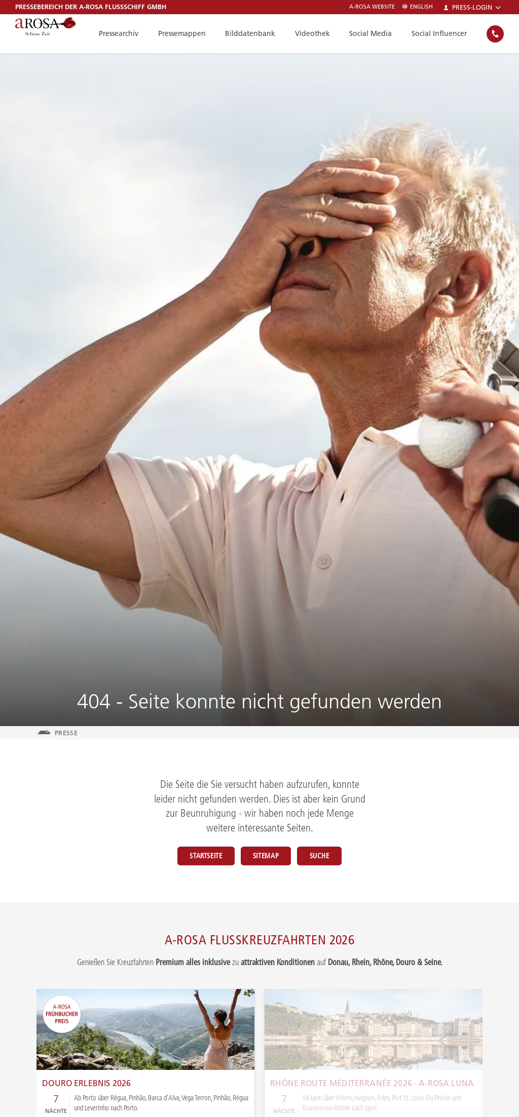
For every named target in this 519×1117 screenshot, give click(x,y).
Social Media (373, 33)
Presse (66, 733)
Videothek (317, 33)
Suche (335, 856)
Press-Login (472, 7)
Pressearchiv (130, 33)
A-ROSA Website (372, 7)
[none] (495, 34)
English (417, 7)
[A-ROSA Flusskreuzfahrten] (55, 34)
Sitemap (266, 856)
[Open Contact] (495, 34)
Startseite (189, 856)
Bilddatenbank (257, 33)
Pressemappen (191, 33)
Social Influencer (440, 33)
